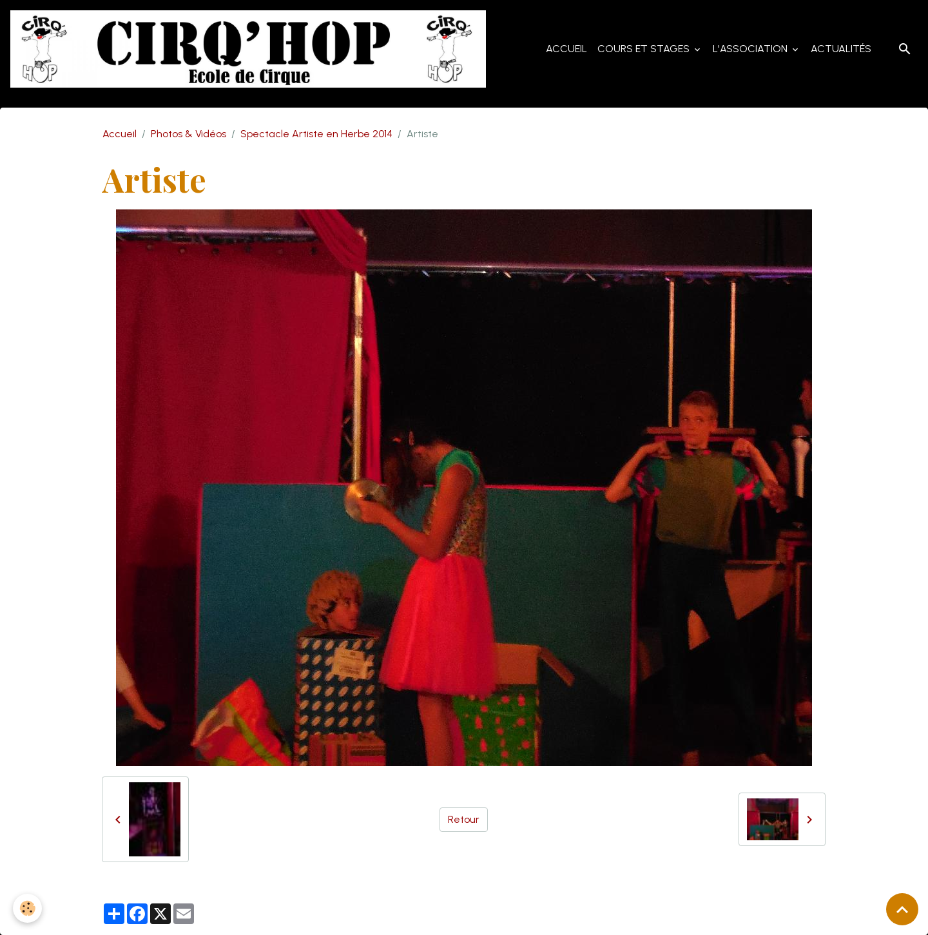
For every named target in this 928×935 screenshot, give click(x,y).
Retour (463, 819)
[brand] (250, 49)
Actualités (841, 49)
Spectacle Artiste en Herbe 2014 (316, 134)
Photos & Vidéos (188, 134)
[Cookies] (27, 908)
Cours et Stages (644, 49)
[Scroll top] (902, 909)
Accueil (566, 49)
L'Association (751, 49)
